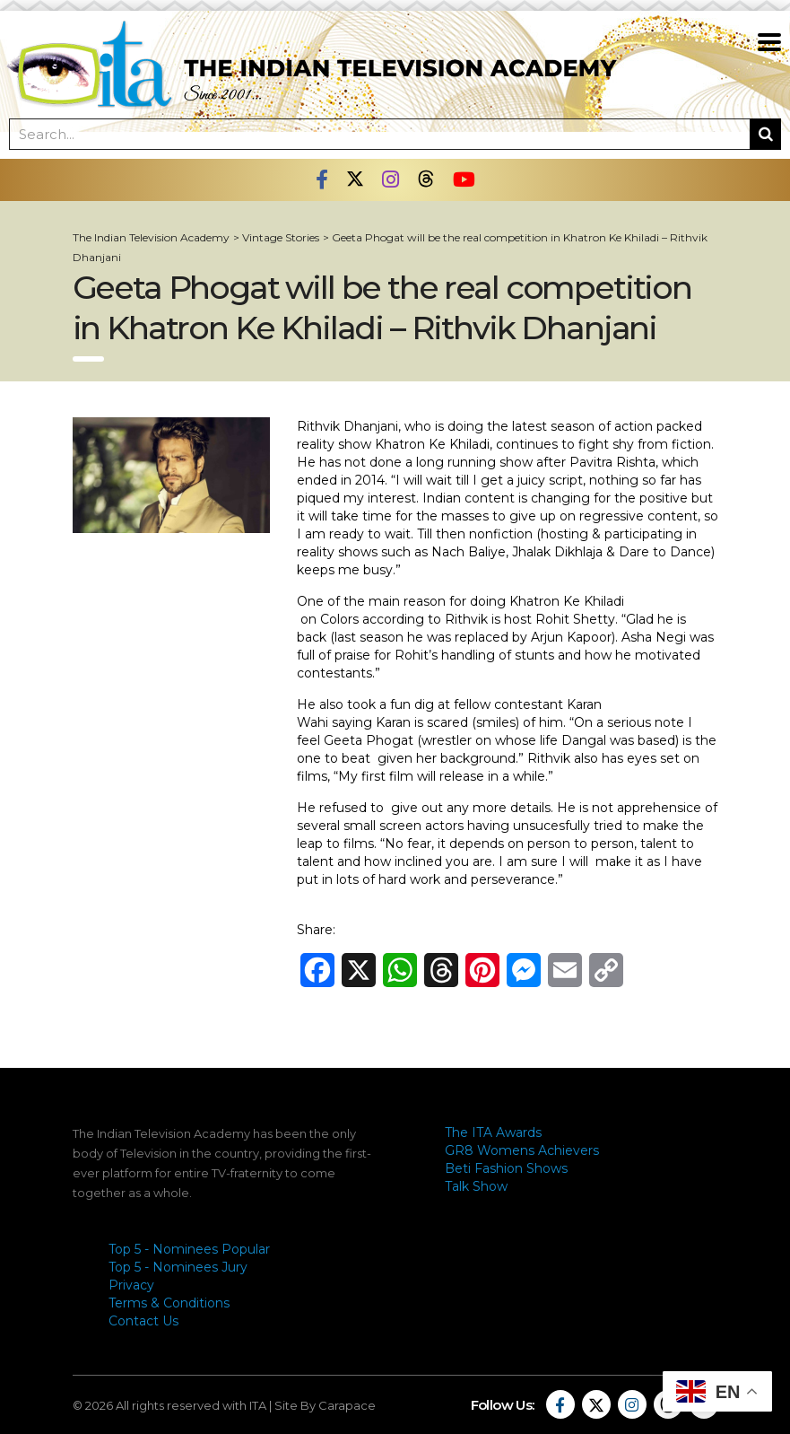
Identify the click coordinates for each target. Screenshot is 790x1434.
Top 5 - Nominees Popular (189, 1249)
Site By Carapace (325, 1405)
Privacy (131, 1285)
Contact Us (143, 1321)
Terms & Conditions (169, 1303)
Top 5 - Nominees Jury (178, 1267)
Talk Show (476, 1186)
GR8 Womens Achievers (522, 1150)
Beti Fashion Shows (506, 1168)
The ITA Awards (493, 1132)
